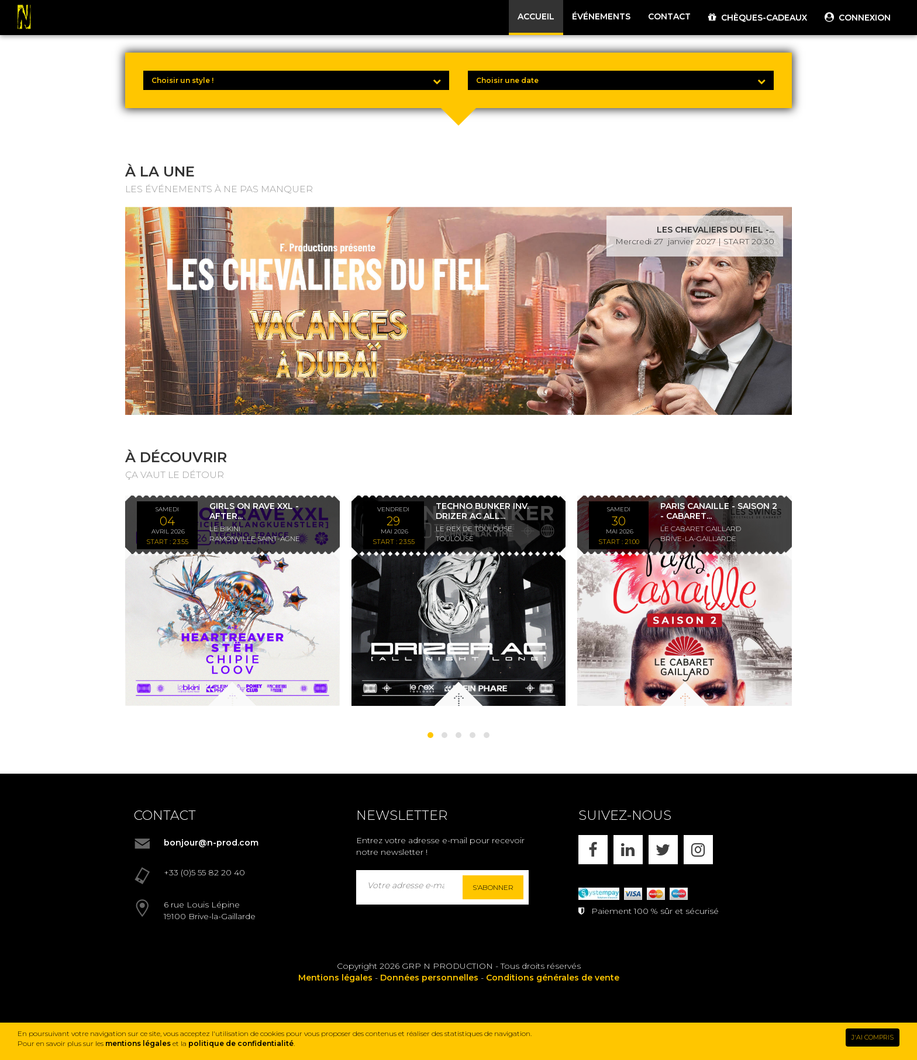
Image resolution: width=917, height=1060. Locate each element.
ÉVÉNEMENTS (601, 16)
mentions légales (138, 1043)
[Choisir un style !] (296, 80)
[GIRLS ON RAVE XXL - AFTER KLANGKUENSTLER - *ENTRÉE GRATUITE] (232, 601)
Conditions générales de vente (552, 977)
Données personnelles (429, 977)
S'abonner (493, 887)
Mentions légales (335, 977)
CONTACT (669, 16)
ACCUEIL (536, 16)
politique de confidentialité (241, 1043)
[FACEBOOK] (593, 849)
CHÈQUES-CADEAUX (757, 17)
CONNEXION (858, 17)
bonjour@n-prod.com (211, 842)
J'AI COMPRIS (873, 1037)
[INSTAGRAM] (698, 849)
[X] (663, 849)
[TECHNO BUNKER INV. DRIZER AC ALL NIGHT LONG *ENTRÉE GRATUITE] (458, 601)
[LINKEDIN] (628, 849)
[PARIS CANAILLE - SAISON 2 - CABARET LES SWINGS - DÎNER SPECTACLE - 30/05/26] (684, 601)
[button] (430, 735)
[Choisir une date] (620, 80)
